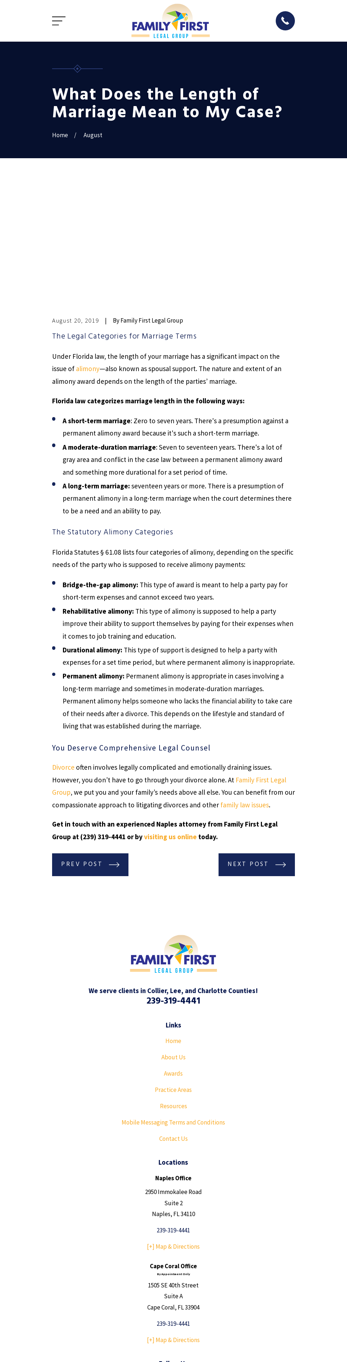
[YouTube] (173, 1266)
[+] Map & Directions (173, 1135)
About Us (173, 945)
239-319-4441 (173, 889)
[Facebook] (156, 1266)
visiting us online (170, 724)
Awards (173, 961)
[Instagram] (190, 1266)
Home (173, 929)
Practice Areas (173, 977)
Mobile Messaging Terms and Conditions (173, 1010)
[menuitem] (61, 1346)
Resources (173, 994)
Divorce (63, 655)
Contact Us (173, 1027)
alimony (88, 256)
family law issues (244, 692)
